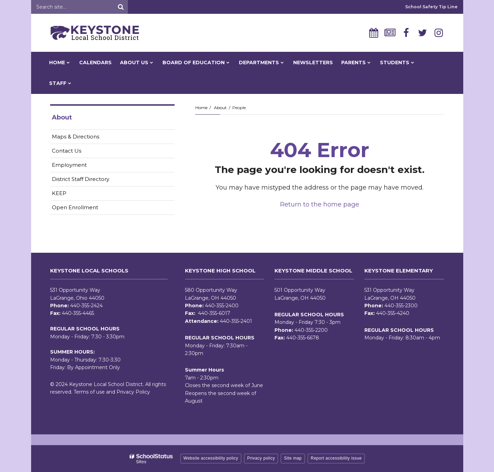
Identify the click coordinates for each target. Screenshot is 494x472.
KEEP (59, 193)
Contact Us (66, 150)
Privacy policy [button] (261, 458)
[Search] (121, 7)
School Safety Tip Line (431, 6)
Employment (80, 166)
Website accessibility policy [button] (211, 458)
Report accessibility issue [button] (336, 458)
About (220, 107)
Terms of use (89, 392)
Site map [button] (292, 458)
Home (201, 107)
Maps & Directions (75, 136)
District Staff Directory (80, 179)
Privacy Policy (133, 392)
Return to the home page (319, 204)
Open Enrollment (75, 207)
